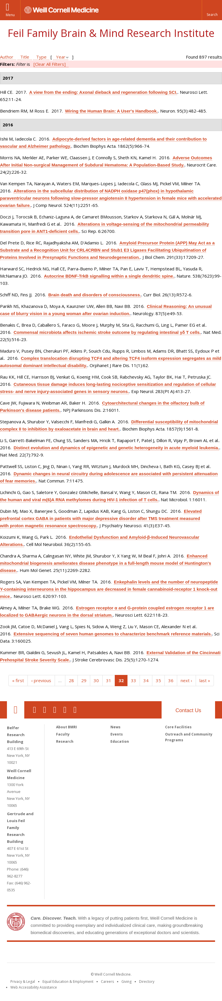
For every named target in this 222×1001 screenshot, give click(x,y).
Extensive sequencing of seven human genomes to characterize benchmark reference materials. (113, 633)
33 (133, 680)
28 (71, 680)
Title (24, 57)
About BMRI (66, 727)
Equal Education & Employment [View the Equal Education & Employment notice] (67, 981)
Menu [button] (10, 14)
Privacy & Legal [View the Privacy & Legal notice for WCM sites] (22, 981)
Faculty (63, 734)
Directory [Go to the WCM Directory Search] (146, 981)
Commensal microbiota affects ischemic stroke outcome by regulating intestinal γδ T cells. (107, 332)
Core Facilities (178, 727)
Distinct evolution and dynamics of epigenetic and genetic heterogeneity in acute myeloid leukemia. (116, 447)
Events (116, 734)
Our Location (15, 710)
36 (170, 680)
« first (18, 680)
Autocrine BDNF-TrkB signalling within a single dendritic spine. (109, 276)
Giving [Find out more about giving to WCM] (126, 981)
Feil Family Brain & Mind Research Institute (111, 33)
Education (119, 741)
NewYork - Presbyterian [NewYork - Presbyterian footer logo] (159, 953)
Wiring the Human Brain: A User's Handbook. (111, 110)
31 (108, 680)
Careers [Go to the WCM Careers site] (107, 981)
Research (64, 741)
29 (83, 680)
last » (204, 680)
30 (96, 680)
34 (146, 680)
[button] (212, 10)
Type (41, 57)
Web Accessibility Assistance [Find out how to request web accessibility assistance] (33, 987)
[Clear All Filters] (50, 64)
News (115, 727)
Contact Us (188, 710)
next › (186, 680)
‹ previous (41, 680)
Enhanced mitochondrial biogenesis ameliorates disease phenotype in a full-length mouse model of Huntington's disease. (105, 563)
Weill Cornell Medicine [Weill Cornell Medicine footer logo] (69, 953)
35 (158, 680)
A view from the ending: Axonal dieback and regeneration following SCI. (103, 92)
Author (6, 57)
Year (60, 57)
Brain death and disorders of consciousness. (94, 294)
